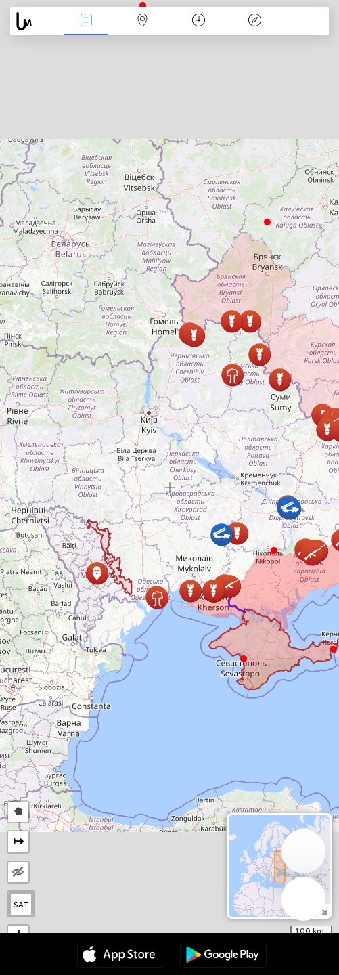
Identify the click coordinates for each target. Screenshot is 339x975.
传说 (255, 21)
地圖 (142, 21)
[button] (274, 550)
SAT (21, 904)
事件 (86, 21)
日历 (198, 21)
